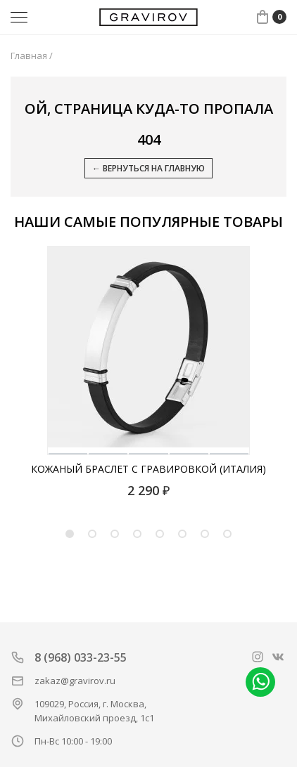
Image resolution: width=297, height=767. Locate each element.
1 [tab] (69, 534)
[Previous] (27, 351)
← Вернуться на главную (148, 168)
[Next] (272, 351)
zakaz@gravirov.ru (74, 680)
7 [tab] (205, 534)
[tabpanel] (148, 372)
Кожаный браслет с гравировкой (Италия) (148, 469)
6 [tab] (182, 534)
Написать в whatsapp (260, 682)
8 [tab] (227, 534)
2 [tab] (92, 534)
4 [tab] (137, 534)
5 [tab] (160, 534)
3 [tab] (114, 534)
